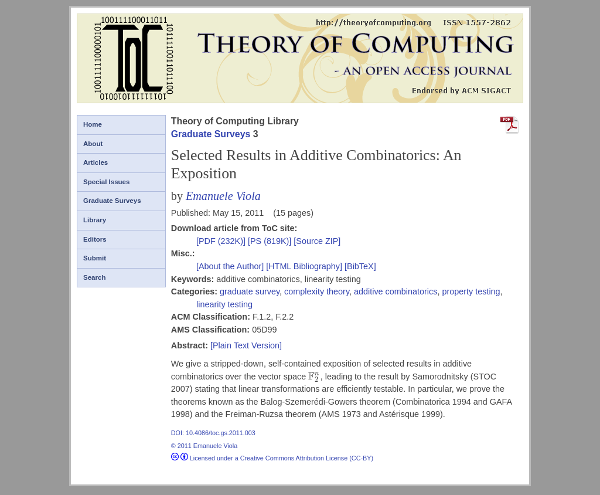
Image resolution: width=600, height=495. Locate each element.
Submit (94, 258)
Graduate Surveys (112, 200)
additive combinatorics (395, 291)
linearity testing (224, 304)
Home (92, 124)
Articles (95, 162)
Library (94, 219)
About (93, 143)
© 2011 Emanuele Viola (204, 445)
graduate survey (249, 291)
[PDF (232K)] (222, 241)
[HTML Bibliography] (304, 266)
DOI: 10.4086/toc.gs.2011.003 (213, 432)
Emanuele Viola (223, 195)
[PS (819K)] (271, 241)
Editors (95, 239)
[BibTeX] (360, 266)
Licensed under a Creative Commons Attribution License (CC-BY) (272, 458)
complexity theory (316, 291)
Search (94, 277)
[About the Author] (231, 266)
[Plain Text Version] (246, 345)
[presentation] (314, 376)
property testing (471, 291)
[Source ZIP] (317, 241)
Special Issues (106, 181)
